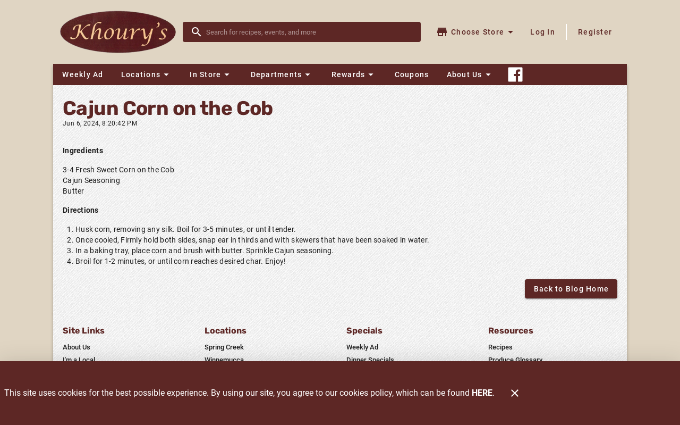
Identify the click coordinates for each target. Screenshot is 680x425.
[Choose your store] (476, 31)
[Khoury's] (121, 32)
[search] (309, 32)
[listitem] (76, 347)
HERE (482, 393)
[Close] (514, 393)
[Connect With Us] (515, 74)
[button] (146, 74)
